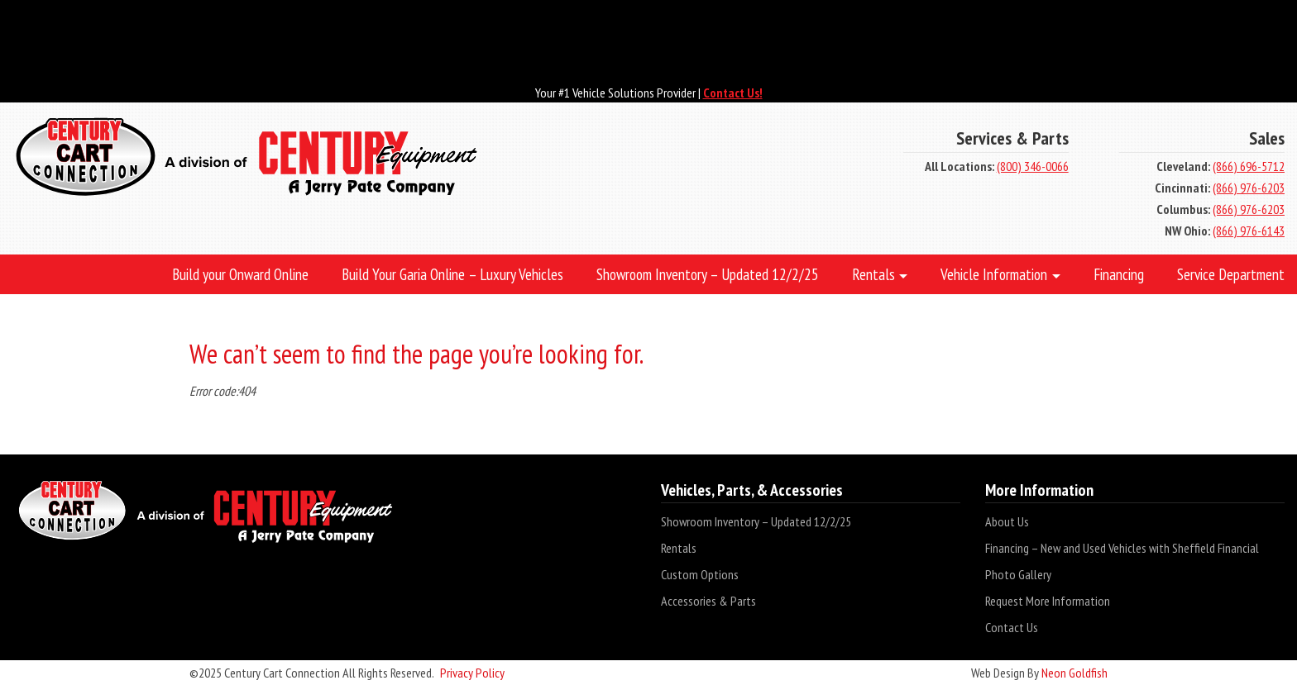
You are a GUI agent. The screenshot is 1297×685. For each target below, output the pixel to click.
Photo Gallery (1018, 574)
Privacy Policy (472, 672)
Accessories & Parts (708, 600)
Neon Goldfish (1074, 672)
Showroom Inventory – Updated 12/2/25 (756, 521)
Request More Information (1047, 600)
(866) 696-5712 (1249, 166)
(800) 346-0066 (1033, 166)
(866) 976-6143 (1249, 230)
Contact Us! (733, 92)
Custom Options (700, 574)
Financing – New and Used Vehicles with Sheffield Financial (1122, 548)
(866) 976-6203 (1249, 187)
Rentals (678, 548)
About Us (1007, 521)
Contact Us (1011, 627)
